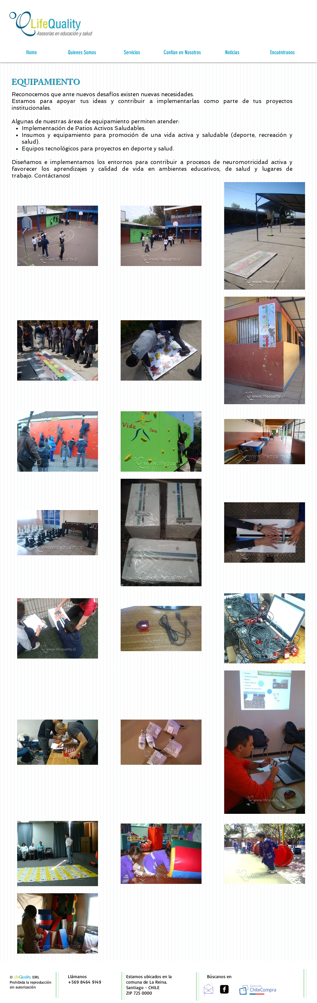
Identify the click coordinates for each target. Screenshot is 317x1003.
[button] (82, 52)
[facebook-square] (224, 989)
